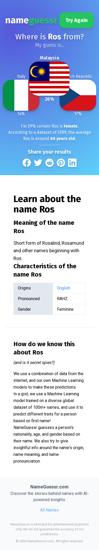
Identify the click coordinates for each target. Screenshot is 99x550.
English (63, 288)
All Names (49, 510)
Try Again (77, 20)
